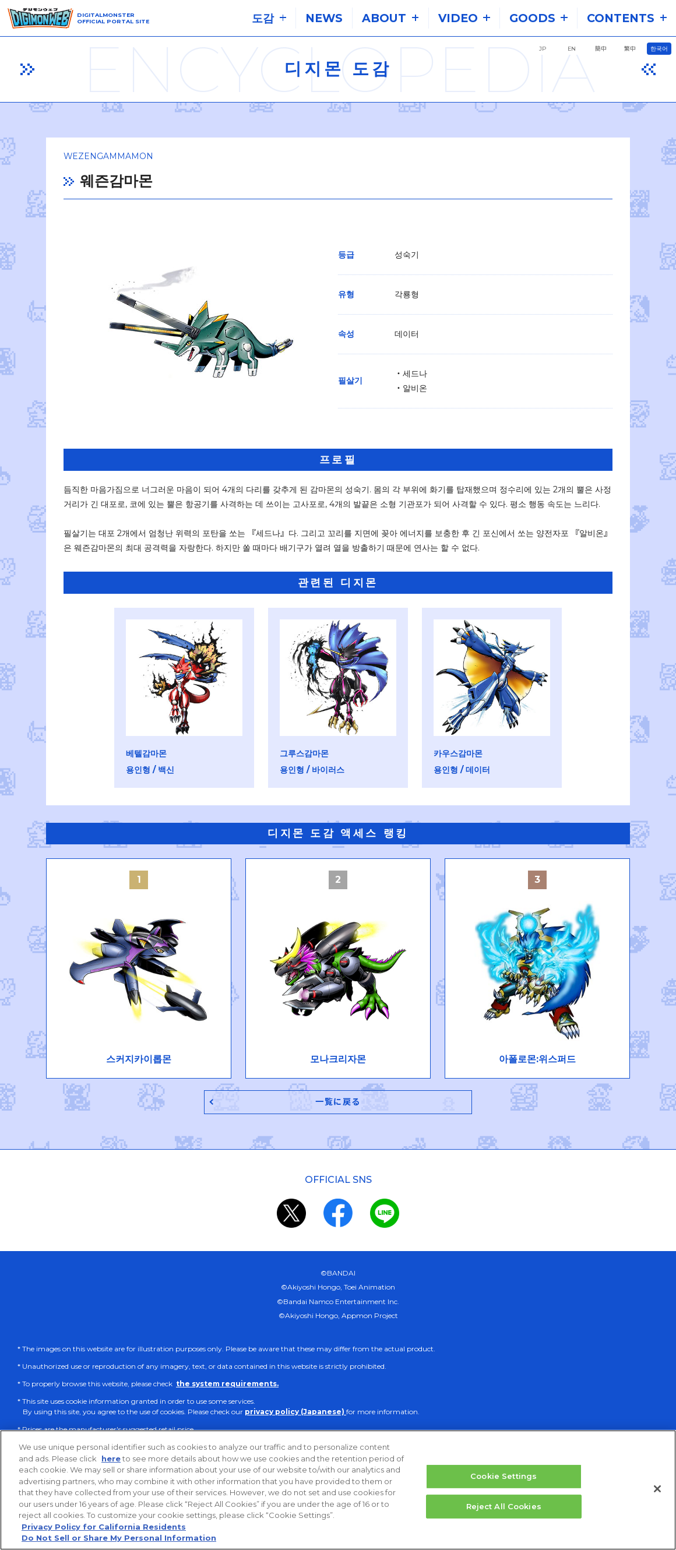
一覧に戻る (338, 1104)
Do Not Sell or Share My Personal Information (119, 1539)
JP (542, 48)
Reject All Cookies (503, 1507)
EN (572, 48)
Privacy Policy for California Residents (104, 1528)
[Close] (657, 1490)
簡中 (601, 48)
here (111, 1459)
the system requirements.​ (227, 1387)
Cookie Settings (503, 1477)
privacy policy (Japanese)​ (295, 1415)
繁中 (630, 48)
